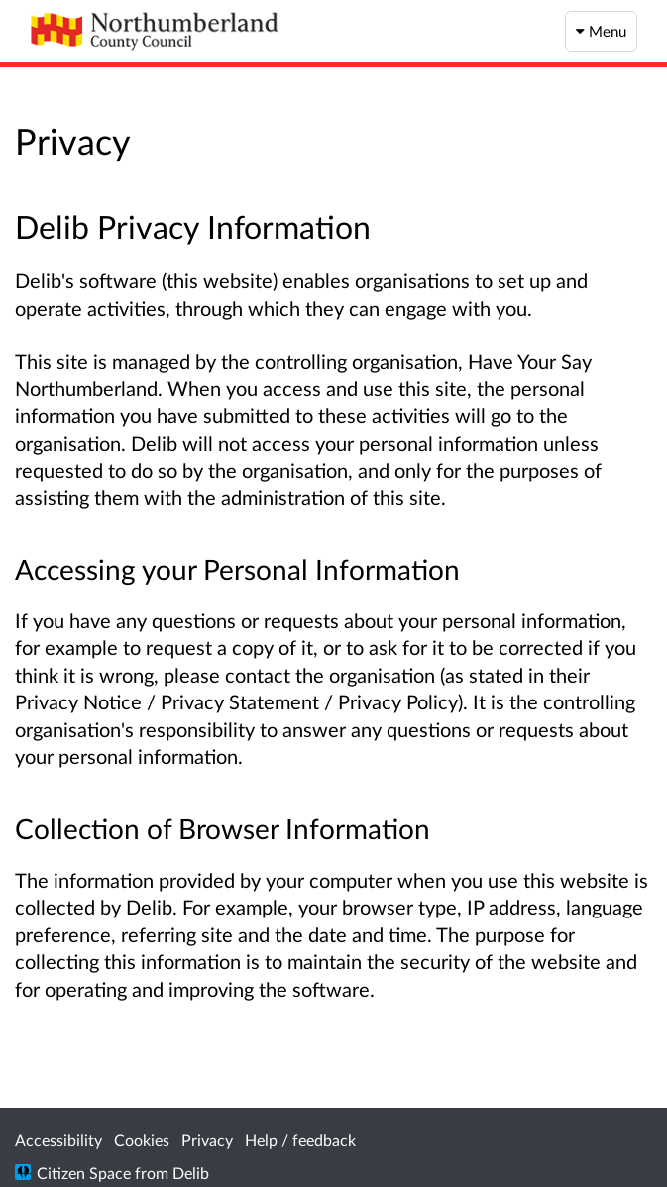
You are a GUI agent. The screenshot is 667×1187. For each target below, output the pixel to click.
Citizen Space (84, 1172)
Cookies (141, 1140)
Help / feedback (300, 1140)
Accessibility (58, 1140)
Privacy (207, 1140)
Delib (190, 1172)
